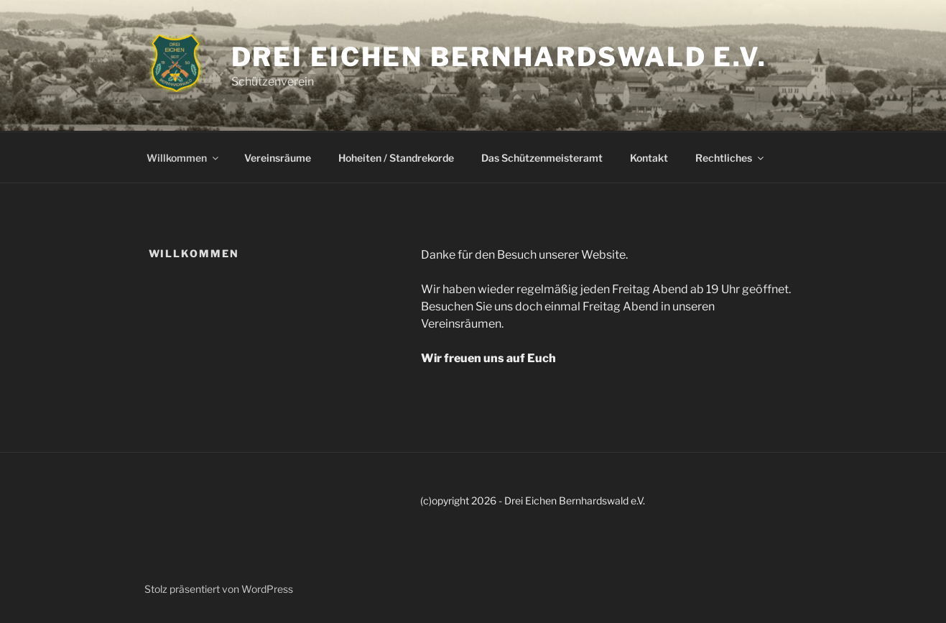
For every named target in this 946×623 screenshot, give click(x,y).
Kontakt (649, 158)
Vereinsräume (277, 158)
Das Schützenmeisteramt (542, 158)
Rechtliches (730, 158)
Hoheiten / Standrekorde (396, 158)
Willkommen (184, 158)
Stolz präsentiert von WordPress (218, 589)
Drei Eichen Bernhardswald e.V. (499, 57)
